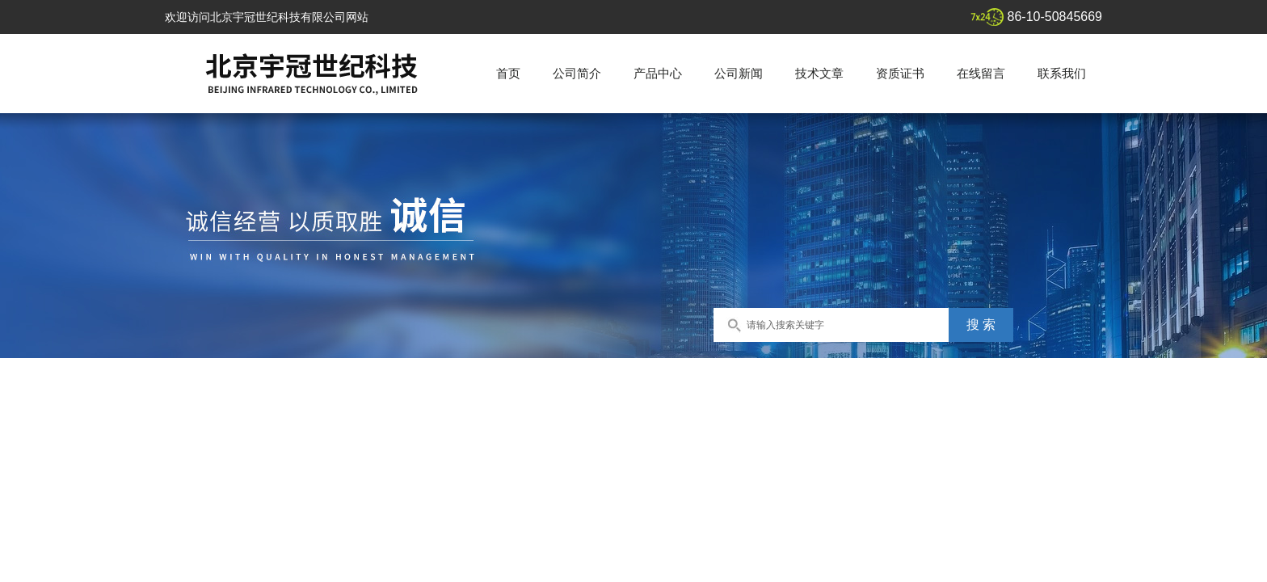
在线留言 (981, 73)
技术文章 (819, 73)
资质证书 (900, 73)
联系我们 (1062, 73)
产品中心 (658, 73)
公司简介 (577, 73)
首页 (508, 73)
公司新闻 (738, 73)
